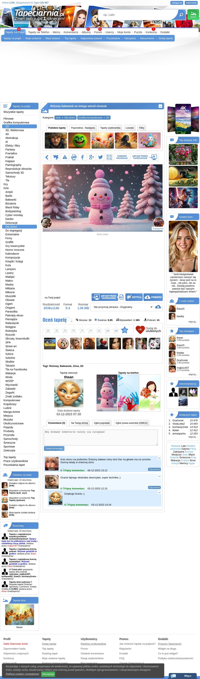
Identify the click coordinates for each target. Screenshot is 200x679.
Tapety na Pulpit (15, 32)
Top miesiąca (186, 331)
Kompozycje (12, 257)
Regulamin (125, 648)
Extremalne (12, 234)
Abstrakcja (11, 137)
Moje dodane (53, 38)
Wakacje (10, 373)
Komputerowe (11, 400)
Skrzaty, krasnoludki (17, 338)
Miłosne (10, 292)
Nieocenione (147, 38)
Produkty (8, 431)
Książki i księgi (14, 261)
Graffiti (9, 242)
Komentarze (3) (56, 423)
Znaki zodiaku (13, 396)
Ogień (9, 303)
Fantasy (10, 149)
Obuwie (9, 299)
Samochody (10, 438)
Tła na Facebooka (16, 369)
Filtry (141, 128)
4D (7, 134)
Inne (6, 188)
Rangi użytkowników (92, 658)
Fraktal (9, 157)
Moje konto (123, 32)
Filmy (193, 448)
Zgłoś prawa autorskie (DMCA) (131, 423)
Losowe (130, 128)
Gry (5, 184)
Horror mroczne (14, 249)
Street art (11, 346)
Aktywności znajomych (16, 653)
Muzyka (8, 419)
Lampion (10, 269)
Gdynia (185, 448)
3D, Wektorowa (14, 130)
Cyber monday (14, 215)
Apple (191, 463)
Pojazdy (8, 427)
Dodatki (164, 32)
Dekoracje (11, 222)
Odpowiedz (154, 472)
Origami (10, 307)
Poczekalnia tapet (14, 464)
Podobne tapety (57, 128)
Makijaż (9, 276)
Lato (183, 445)
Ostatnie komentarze (92, 653)
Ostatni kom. (186, 216)
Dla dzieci (11, 226)
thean (68, 391)
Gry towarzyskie (15, 245)
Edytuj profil (10, 663)
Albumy (86, 32)
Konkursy (151, 32)
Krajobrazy (9, 404)
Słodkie (9, 361)
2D (7, 126)
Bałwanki (10, 199)
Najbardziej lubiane (91, 38)
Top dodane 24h (188, 140)
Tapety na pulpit (12, 38)
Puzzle (138, 32)
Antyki (9, 191)
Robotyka (11, 330)
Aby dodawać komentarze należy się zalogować (101, 439)
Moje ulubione (33, 38)
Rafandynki (12, 323)
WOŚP (9, 381)
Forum (98, 32)
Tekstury (10, 176)
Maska (9, 284)
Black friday (12, 207)
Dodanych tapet (188, 414)
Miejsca (8, 415)
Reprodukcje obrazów (18, 168)
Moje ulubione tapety (53, 658)
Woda (8, 377)
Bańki (8, 195)
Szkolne (10, 357)
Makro (9, 280)
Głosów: (83, 320)
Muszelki (10, 296)
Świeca (9, 350)
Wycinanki (11, 384)
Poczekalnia (113, 38)
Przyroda (8, 435)
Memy (56, 32)
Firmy (8, 238)
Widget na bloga (167, 648)
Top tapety (70, 38)
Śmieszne (9, 442)
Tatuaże (10, 365)
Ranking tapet (50, 653)
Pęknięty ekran (14, 315)
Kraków (185, 460)
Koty (193, 457)
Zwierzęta (9, 450)
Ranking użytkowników (93, 643)
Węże (191, 454)
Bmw (193, 460)
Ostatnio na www (22, 474)
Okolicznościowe (13, 423)
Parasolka (11, 311)
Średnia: (103, 320)
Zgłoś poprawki (102, 423)
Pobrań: (152, 320)
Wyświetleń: (128, 320)
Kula (8, 265)
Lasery (9, 272)
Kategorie (158, 228)
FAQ (121, 658)
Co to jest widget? (168, 653)
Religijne (10, 327)
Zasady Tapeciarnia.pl (131, 663)
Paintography (13, 164)
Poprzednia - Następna (83, 128)
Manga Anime (11, 411)
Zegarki (9, 392)
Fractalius (11, 153)
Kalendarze (12, 253)
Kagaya (9, 161)
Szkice (9, 354)
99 (100, 29)
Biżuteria (10, 203)
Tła (7, 180)
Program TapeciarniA (169, 643)
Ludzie (7, 408)
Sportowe (9, 446)
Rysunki (10, 334)
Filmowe (8, 118)
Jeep (185, 454)
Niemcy (184, 463)
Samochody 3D (14, 172)
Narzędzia (130, 38)
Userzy (110, 32)
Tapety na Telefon (38, 32)
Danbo (9, 218)
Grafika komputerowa (16, 122)
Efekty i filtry (12, 145)
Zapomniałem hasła (14, 648)
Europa (189, 451)
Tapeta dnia (19, 600)
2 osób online (186, 301)
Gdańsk (174, 457)
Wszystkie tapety (13, 111)
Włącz (187, 675)
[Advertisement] (100, 73)
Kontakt (123, 653)
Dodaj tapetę (166, 38)
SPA (8, 342)
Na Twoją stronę (79, 423)
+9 (139, 329)
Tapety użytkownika (110, 128)
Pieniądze (11, 319)
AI (6, 141)
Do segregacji (13, 230)
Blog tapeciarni (89, 663)
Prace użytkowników (15, 461)
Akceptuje (48, 674)
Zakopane (178, 451)
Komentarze (71, 32)
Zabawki (10, 388)
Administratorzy (188, 383)
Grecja (175, 463)
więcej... (193, 321)
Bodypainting (13, 211)
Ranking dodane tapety (55, 663)
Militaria (10, 288)
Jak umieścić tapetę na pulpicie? (137, 643)
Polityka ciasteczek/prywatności (175, 658)
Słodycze (176, 454)
